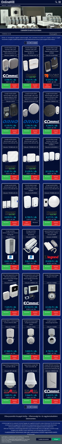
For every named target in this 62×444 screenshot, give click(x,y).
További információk (43, 439)
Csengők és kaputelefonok (13, 5)
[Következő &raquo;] (30, 42)
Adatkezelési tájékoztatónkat (15, 439)
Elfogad (56, 439)
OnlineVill (7, 2)
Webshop (4, 5)
